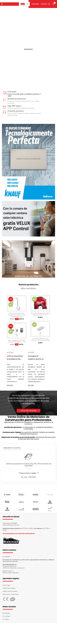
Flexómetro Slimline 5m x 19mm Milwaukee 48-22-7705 (40, 313)
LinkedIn (6, 613)
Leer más (10, 384)
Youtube (6, 616)
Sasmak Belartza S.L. (10, 564)
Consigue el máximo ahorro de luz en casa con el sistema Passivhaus (36, 357)
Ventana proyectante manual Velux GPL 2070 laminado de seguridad (28, 464)
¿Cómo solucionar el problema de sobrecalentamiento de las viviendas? (15, 357)
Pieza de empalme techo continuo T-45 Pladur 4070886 (40, 339)
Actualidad (6, 556)
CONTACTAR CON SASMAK (28, 410)
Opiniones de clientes (12, 447)
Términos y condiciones (11, 594)
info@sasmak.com (13, 524)
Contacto (43, 4)
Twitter (6, 619)
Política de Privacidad (10, 591)
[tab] (28, 284)
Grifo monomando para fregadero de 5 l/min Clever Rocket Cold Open (16, 314)
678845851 (13, 523)
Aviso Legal (6, 584)
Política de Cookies (9, 587)
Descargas (35, 4)
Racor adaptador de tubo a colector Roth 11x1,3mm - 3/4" (16, 340)
